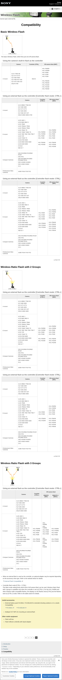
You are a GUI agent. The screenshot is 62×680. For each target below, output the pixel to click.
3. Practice (5, 649)
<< (26, 637)
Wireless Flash (10, 15)
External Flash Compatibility (12, 581)
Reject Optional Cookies (50, 677)
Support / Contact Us (55, 4)
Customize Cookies (9, 677)
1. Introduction (6, 644)
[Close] (59, 661)
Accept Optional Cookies (32, 677)
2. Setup (4, 646)
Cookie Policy (13, 672)
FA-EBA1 (9, 608)
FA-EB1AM (21, 608)
